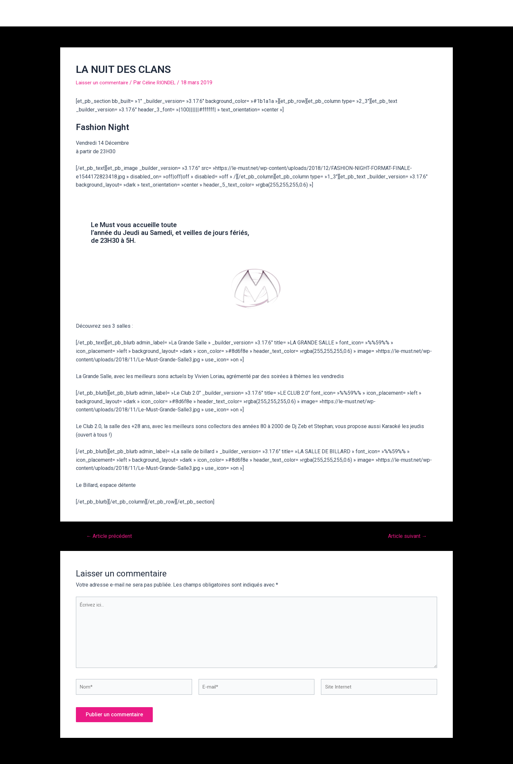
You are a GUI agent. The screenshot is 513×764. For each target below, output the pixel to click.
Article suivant (405, 536)
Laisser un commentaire (103, 82)
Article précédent (111, 536)
